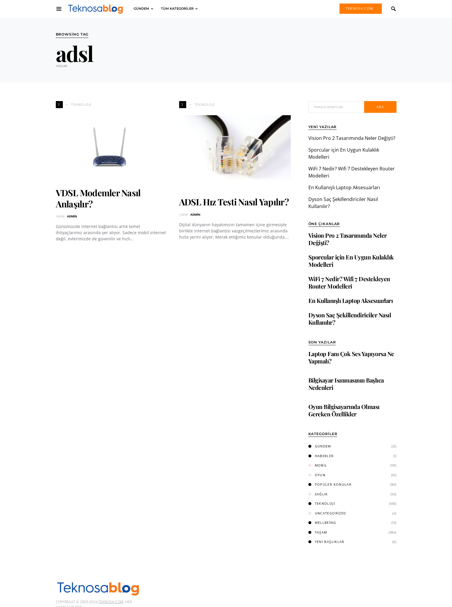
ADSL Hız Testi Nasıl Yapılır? (234, 202)
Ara (380, 107)
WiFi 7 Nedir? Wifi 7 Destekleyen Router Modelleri (349, 282)
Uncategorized (327, 513)
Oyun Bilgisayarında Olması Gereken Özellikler (343, 410)
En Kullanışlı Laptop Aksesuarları (344, 187)
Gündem (319, 446)
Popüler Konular (330, 484)
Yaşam (317, 532)
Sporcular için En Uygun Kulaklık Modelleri (351, 260)
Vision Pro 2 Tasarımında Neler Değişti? (351, 138)
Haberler (321, 456)
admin (72, 216)
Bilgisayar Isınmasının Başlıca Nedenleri (346, 383)
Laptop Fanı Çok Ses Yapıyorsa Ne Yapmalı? (351, 357)
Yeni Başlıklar (326, 541)
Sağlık (318, 494)
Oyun (317, 475)
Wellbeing (322, 522)
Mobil (317, 465)
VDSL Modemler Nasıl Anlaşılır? (98, 198)
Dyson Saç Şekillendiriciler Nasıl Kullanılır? (349, 318)
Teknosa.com (359, 8)
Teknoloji (321, 503)
